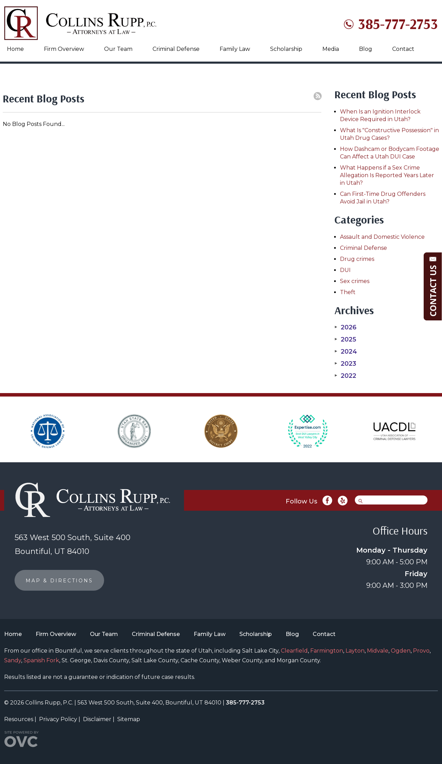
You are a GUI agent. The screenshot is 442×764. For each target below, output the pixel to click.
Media (330, 49)
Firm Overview (64, 49)
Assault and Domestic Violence (382, 237)
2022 (345, 375)
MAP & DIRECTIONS (59, 580)
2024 (345, 351)
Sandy (12, 660)
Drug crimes (357, 259)
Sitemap (128, 719)
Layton (355, 650)
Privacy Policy (58, 719)
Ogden (401, 650)
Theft (348, 292)
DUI (345, 270)
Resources (18, 719)
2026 (345, 327)
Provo (421, 650)
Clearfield (294, 650)
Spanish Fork (41, 660)
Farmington (326, 650)
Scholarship (286, 49)
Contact (403, 49)
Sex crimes (354, 281)
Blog (365, 49)
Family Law (235, 49)
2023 (345, 363)
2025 (345, 339)
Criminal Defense (176, 49)
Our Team (118, 49)
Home (15, 49)
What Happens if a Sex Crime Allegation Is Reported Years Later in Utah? (387, 175)
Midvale (377, 650)
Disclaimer (97, 719)
